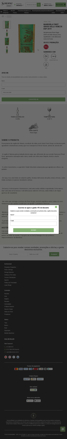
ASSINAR (33, 230)
